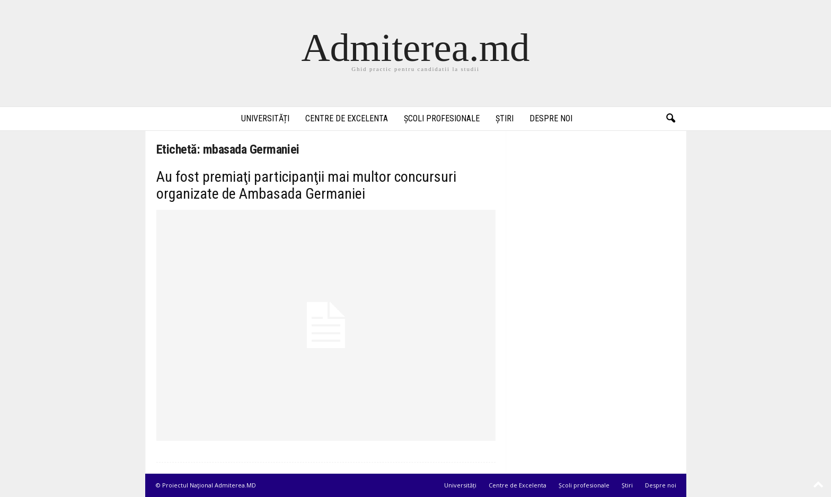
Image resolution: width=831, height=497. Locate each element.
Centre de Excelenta (346, 118)
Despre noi (550, 118)
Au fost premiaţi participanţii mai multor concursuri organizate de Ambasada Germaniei (306, 185)
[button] (670, 118)
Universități (265, 118)
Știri (505, 118)
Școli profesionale (442, 118)
